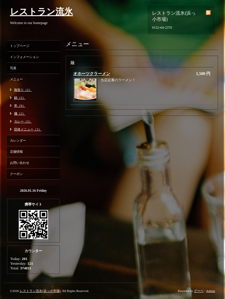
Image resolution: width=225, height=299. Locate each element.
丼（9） (19, 105)
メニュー (16, 79)
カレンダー (18, 140)
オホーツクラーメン (91, 74)
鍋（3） (19, 97)
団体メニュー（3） (28, 129)
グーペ (199, 291)
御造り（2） (23, 89)
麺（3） (19, 113)
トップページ (19, 45)
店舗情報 (16, 151)
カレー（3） (23, 121)
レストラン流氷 (41, 11)
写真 (13, 68)
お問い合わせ (19, 162)
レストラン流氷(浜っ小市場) (40, 291)
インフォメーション (24, 57)
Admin (210, 291)
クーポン (16, 174)
